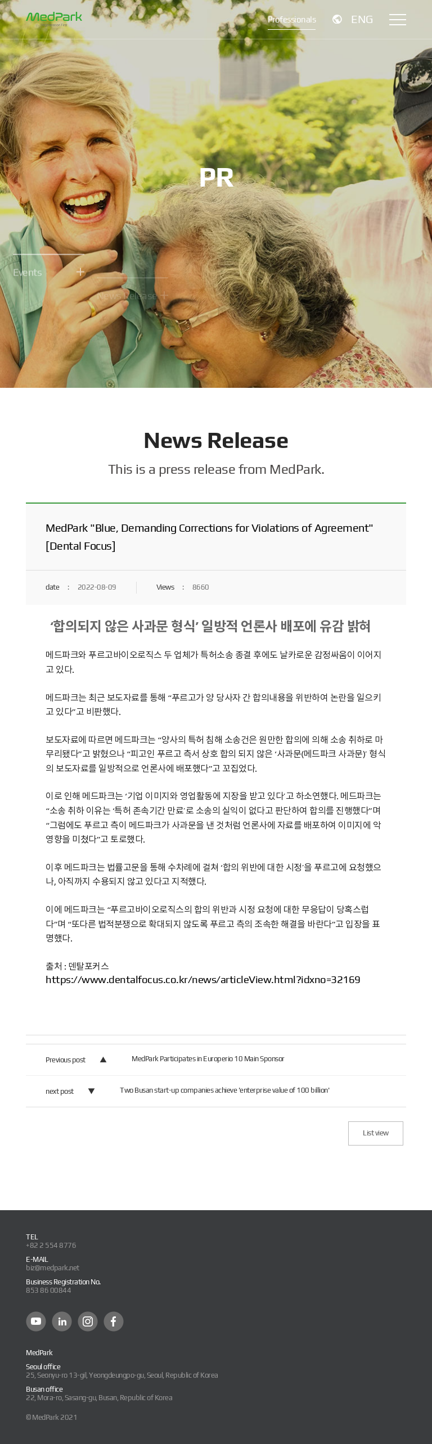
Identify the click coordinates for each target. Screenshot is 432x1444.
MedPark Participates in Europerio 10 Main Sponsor (208, 1058)
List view (376, 1133)
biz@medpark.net (52, 1268)
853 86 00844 (48, 1290)
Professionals (292, 19)
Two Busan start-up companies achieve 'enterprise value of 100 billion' (224, 1090)
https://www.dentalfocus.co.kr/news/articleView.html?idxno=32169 (203, 979)
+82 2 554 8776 (51, 1245)
